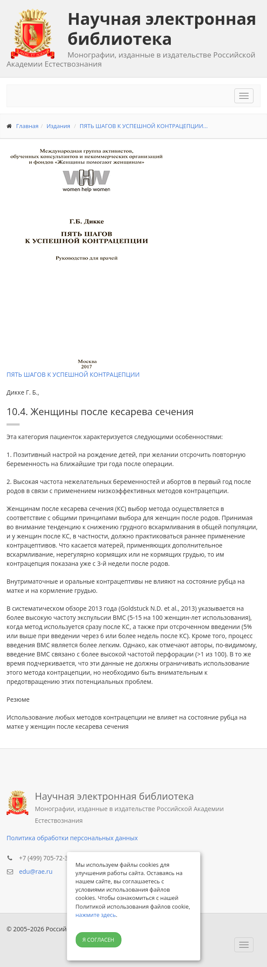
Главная (27, 126)
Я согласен (98, 939)
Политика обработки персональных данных (72, 838)
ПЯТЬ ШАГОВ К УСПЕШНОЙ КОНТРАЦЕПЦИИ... (144, 126)
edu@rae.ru (36, 871)
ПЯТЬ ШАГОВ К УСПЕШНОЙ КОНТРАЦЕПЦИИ (73, 374)
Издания (59, 126)
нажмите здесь (95, 915)
